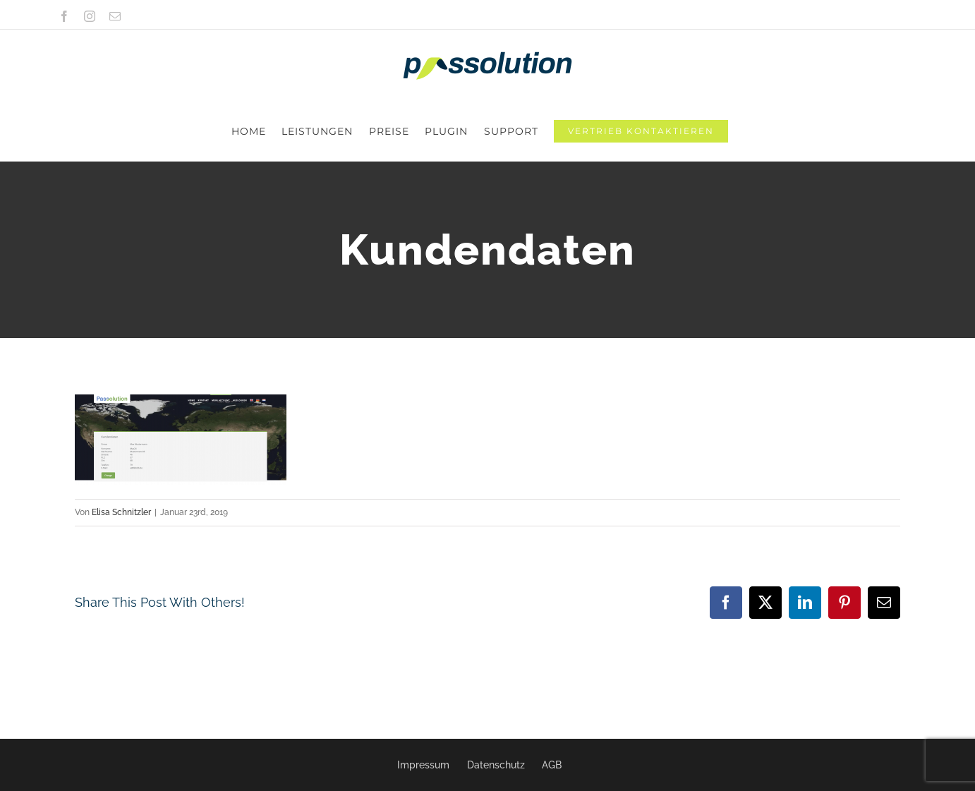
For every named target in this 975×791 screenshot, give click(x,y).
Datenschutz (496, 765)
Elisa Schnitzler (121, 453)
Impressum (423, 765)
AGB (552, 765)
